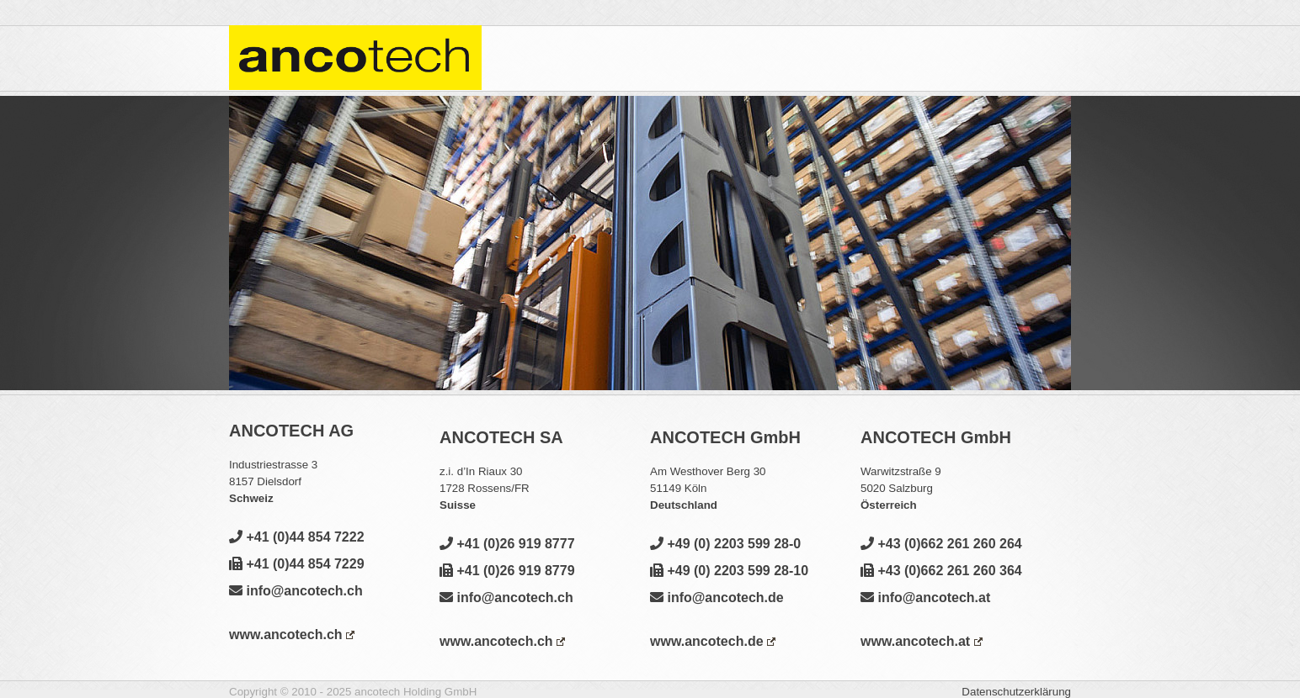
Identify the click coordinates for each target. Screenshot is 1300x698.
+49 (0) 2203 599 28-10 (729, 570)
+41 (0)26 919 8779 (507, 570)
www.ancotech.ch (291, 634)
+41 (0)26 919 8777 (507, 544)
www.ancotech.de (712, 641)
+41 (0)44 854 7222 (297, 537)
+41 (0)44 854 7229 (297, 564)
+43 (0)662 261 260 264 (941, 544)
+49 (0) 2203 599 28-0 (725, 544)
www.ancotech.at (921, 641)
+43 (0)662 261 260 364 (941, 570)
